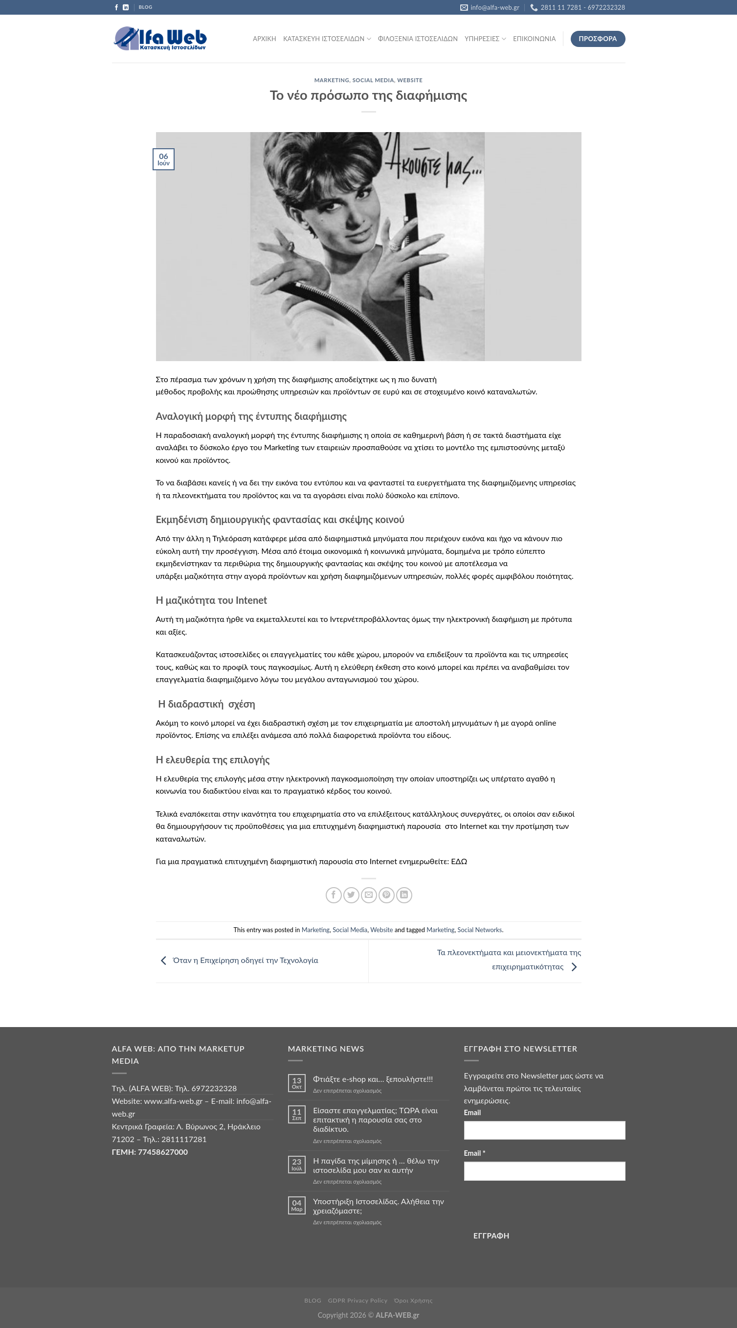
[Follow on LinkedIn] (126, 7)
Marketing (331, 80)
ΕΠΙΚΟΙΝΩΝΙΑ (534, 39)
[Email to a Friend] (369, 895)
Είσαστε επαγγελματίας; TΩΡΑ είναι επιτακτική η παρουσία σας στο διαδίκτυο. (375, 1119)
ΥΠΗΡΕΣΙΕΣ (485, 39)
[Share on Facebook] (334, 895)
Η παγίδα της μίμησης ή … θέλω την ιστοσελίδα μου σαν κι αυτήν (376, 1165)
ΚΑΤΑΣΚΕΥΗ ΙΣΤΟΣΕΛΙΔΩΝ (327, 39)
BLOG (312, 1300)
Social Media (373, 80)
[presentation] (538, 1207)
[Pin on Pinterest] (387, 895)
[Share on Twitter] (351, 895)
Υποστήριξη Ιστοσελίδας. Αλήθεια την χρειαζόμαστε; (378, 1205)
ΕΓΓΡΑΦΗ (491, 1235)
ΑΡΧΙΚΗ (264, 39)
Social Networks (480, 930)
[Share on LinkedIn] (404, 895)
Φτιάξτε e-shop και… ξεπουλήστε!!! (373, 1078)
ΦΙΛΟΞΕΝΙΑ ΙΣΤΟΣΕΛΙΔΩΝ (418, 39)
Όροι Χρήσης (413, 1300)
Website (410, 80)
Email (472, 1112)
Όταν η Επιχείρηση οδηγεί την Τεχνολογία (237, 960)
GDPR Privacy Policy (358, 1300)
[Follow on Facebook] (116, 7)
